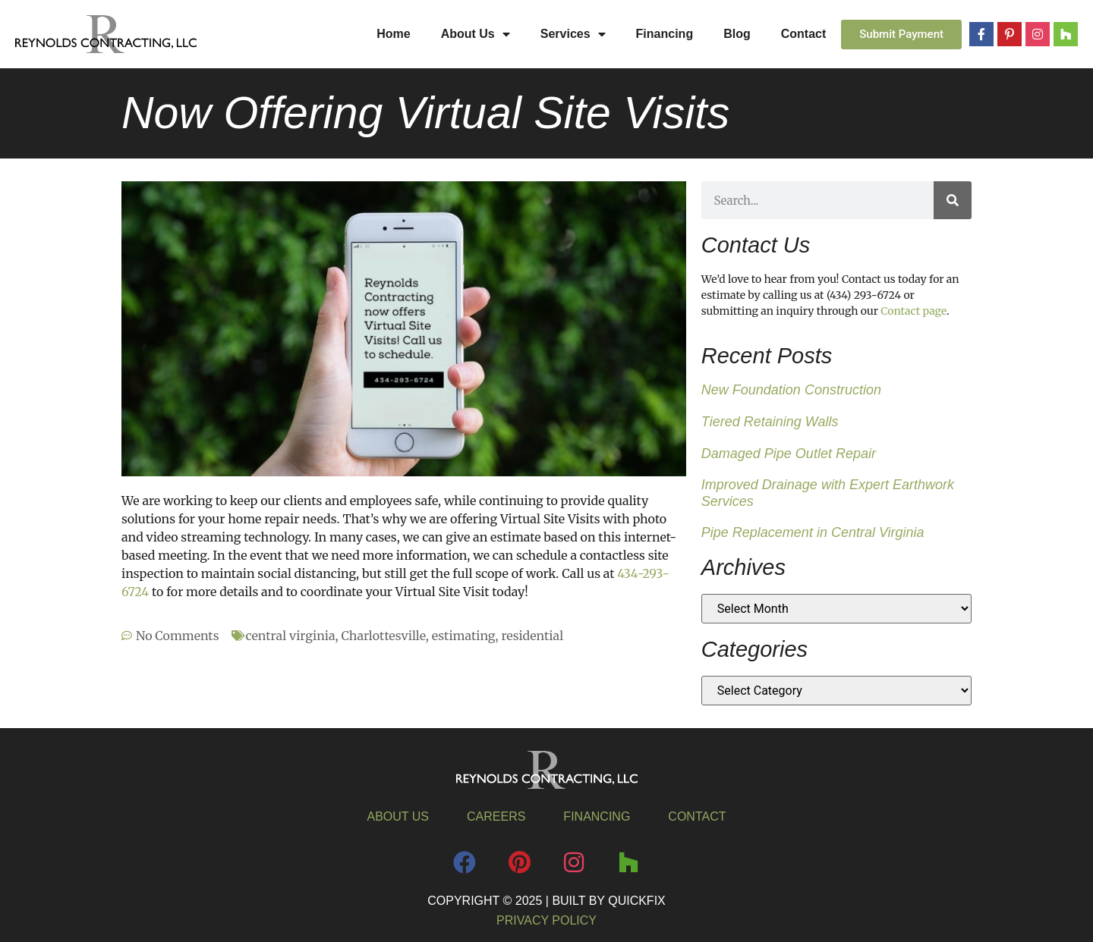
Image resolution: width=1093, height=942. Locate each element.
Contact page (913, 311)
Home (393, 33)
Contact (804, 33)
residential (532, 635)
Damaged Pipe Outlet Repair (788, 453)
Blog (737, 33)
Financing (665, 33)
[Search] (953, 200)
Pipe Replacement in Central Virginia (812, 532)
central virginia (290, 635)
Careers (496, 816)
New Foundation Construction (791, 389)
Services (573, 34)
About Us (475, 34)
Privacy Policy (546, 920)
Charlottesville (383, 635)
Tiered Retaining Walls (770, 421)
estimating (464, 635)
